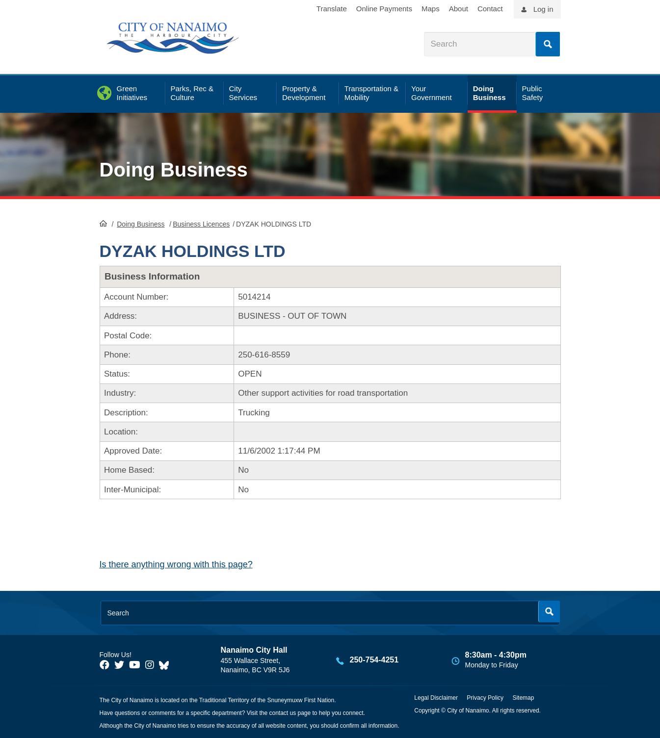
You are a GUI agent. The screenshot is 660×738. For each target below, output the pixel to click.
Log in (543, 9)
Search (547, 44)
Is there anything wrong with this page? (176, 564)
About (458, 8)
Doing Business (174, 169)
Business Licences (201, 224)
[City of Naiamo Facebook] (104, 665)
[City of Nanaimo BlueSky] (166, 665)
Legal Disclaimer (436, 697)
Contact (490, 8)
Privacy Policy (485, 697)
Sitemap (523, 697)
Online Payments (384, 8)
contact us (282, 713)
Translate (332, 8)
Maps (431, 8)
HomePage (103, 223)
